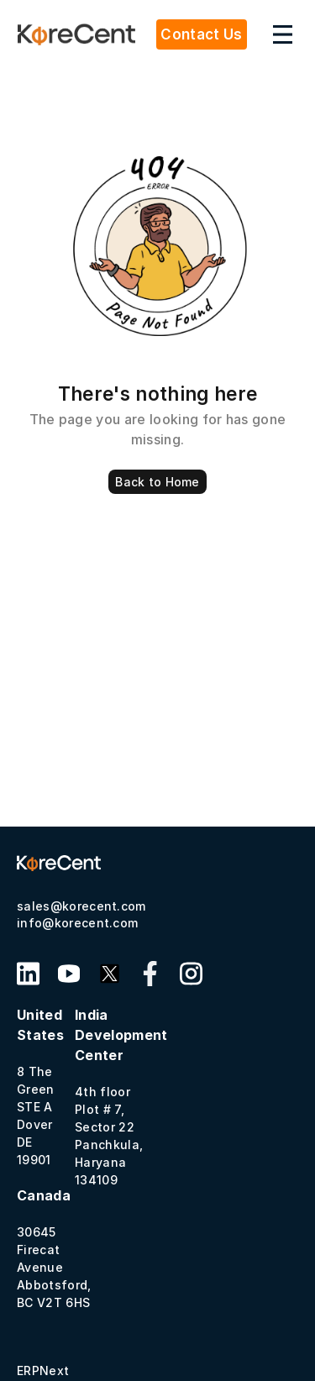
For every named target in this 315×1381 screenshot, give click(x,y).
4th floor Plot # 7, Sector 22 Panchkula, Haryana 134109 (121, 1096)
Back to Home (157, 482)
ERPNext (43, 1370)
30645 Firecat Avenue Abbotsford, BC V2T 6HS (54, 1248)
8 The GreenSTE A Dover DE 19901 (40, 1086)
